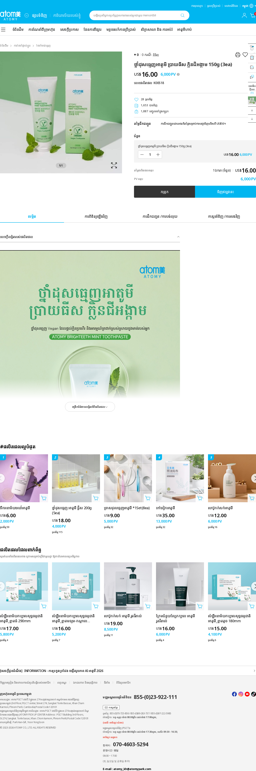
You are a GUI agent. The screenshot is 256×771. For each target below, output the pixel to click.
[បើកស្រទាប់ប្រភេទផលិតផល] (3, 29)
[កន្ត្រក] (253, 15)
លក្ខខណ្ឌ (61, 682)
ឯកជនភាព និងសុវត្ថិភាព (85, 682)
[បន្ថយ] (142, 154)
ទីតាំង (107, 682)
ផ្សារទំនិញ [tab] (39, 15)
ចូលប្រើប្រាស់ (213, 5)
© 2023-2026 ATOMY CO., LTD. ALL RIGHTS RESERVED (28, 727)
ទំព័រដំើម (4, 45)
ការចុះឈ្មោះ (197, 5)
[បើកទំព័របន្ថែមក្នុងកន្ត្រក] (44, 498)
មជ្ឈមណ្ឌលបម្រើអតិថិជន (140, 697)
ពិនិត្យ (156, 55)
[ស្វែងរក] (182, 15)
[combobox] (27, 15)
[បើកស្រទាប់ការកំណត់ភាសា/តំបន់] (249, 5)
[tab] (32, 216)
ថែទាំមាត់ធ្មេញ (43, 45)
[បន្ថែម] (158, 154)
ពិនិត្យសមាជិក (123, 682)
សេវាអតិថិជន (231, 5)
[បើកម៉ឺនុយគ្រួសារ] (27, 15)
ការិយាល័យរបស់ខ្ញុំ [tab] (67, 15)
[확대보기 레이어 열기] (61, 112)
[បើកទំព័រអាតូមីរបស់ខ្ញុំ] (244, 15)
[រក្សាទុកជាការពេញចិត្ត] (245, 55)
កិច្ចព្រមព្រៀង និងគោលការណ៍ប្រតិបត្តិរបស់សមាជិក (25, 682)
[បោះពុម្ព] (237, 55)
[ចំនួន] (150, 154)
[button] (252, 111)
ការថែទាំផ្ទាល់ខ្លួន (22, 45)
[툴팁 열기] (178, 74)
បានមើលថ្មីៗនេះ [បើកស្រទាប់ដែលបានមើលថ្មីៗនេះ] (252, 89)
